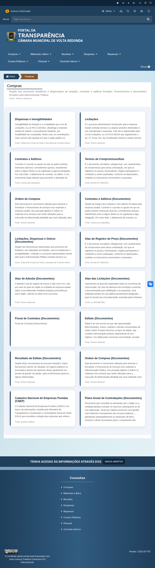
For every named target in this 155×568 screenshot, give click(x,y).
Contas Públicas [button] (18, 61)
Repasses (68, 511)
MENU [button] (107, 11)
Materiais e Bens (72, 493)
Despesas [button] (91, 53)
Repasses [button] (114, 53)
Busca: (6, 19)
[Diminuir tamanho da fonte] (125, 3)
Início (10, 76)
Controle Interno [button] (70, 61)
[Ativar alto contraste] (120, 3)
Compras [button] (14, 53)
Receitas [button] (68, 53)
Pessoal (67, 523)
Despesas (68, 505)
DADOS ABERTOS (114, 461)
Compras (29, 76)
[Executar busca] (148, 19)
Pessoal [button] (44, 61)
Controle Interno (72, 529)
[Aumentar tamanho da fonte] (134, 3)
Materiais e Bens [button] (41, 53)
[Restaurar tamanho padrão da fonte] (129, 3)
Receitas (68, 499)
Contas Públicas (72, 517)
